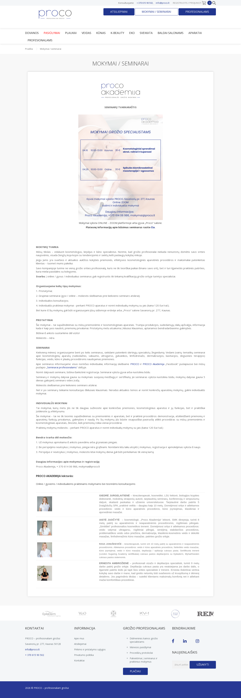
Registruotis (180, 2)
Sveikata (146, 33)
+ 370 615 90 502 (145, 2)
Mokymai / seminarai (156, 12)
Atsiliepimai (119, 12)
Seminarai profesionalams (62, 367)
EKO (132, 33)
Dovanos (32, 33)
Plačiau (135, 671)
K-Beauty (117, 33)
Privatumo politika (84, 655)
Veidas (86, 33)
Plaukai (71, 33)
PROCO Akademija (153, 364)
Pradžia (29, 48)
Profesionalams (197, 12)
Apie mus (79, 638)
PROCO (135, 364)
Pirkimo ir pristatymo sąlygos (90, 649)
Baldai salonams (170, 33)
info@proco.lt (162, 2)
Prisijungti (195, 2)
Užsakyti (202, 664)
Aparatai (195, 33)
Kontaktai (79, 660)
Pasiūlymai (52, 33)
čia (153, 227)
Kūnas (101, 33)
